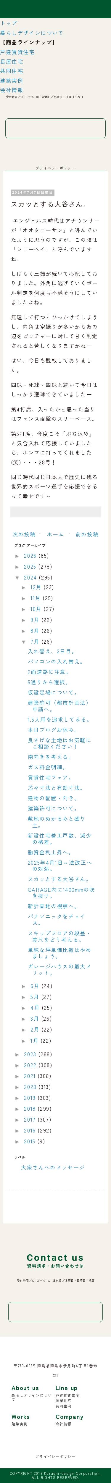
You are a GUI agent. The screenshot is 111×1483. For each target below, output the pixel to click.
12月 (37, 587)
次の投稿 (24, 534)
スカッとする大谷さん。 (60, 879)
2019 (31, 1097)
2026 (31, 555)
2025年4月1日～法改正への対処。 (60, 865)
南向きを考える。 (51, 756)
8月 (35, 630)
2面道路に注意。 (50, 671)
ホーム (55, 534)
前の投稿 (87, 534)
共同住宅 (11, 70)
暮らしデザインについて (32, 32)
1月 (35, 1040)
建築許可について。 (54, 808)
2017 (31, 1119)
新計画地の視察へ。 (54, 906)
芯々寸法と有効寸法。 (57, 787)
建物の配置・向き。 (54, 798)
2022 (31, 1065)
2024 (31, 577)
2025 (31, 566)
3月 (35, 1018)
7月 (35, 641)
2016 (31, 1130)
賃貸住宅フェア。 (51, 777)
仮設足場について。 (54, 692)
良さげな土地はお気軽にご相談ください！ (60, 743)
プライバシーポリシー (56, 167)
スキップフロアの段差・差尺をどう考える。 (60, 936)
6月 (35, 985)
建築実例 (11, 80)
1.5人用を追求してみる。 (60, 719)
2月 (35, 1029)
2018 (31, 1108)
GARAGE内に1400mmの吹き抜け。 (61, 893)
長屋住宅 (11, 61)
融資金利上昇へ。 (51, 852)
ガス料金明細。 (48, 767)
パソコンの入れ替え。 (57, 661)
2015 (30, 1141)
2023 (31, 1054)
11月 (36, 598)
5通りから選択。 (49, 682)
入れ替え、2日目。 (52, 651)
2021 (31, 1076)
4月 (36, 1007)
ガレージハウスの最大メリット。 (60, 969)
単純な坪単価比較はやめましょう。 (60, 953)
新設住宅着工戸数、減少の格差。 (60, 838)
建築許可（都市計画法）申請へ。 (60, 706)
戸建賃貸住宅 (17, 52)
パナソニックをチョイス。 (57, 919)
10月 (37, 608)
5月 (35, 996)
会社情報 (11, 90)
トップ (8, 23)
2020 (31, 1086)
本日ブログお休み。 (54, 729)
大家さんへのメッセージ (53, 1167)
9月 (35, 619)
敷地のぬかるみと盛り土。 (57, 822)
